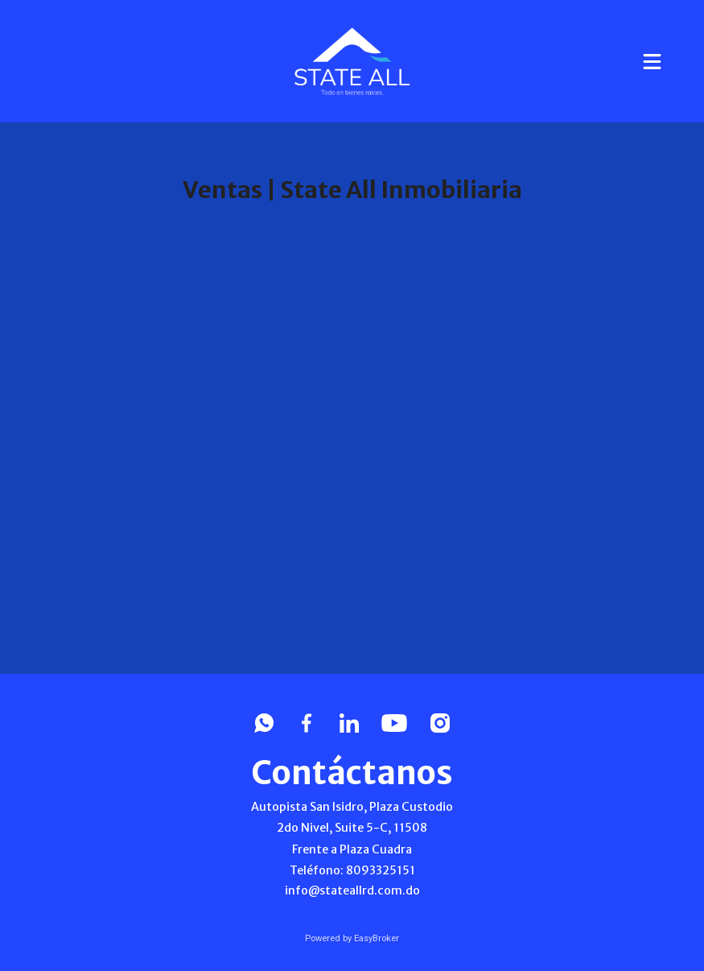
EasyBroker (376, 938)
